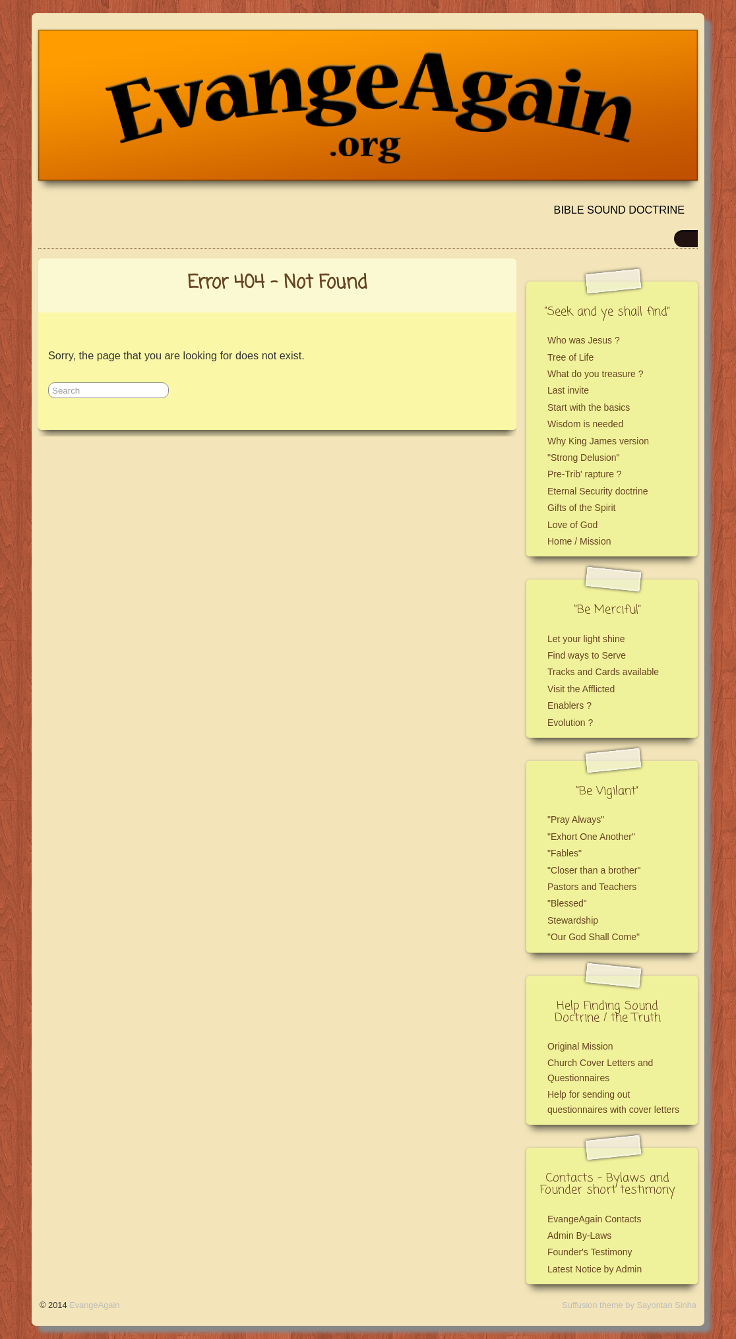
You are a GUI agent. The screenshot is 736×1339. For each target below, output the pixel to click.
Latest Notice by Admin (594, 1269)
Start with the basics (588, 407)
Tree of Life (570, 357)
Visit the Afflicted (581, 689)
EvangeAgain (94, 1305)
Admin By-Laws (579, 1235)
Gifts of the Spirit (581, 507)
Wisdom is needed (585, 424)
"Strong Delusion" (583, 457)
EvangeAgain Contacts (594, 1219)
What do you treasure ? (595, 374)
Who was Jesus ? (583, 340)
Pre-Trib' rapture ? (584, 474)
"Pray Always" (575, 819)
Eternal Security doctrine (597, 491)
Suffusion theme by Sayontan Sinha (629, 1305)
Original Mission (580, 1046)
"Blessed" (567, 903)
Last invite (568, 390)
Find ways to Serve (586, 655)
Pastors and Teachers (591, 886)
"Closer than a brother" (593, 870)
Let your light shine (586, 639)
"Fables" (564, 853)
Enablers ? (569, 705)
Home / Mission (579, 541)
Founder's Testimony (589, 1252)
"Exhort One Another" (591, 836)
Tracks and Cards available (603, 672)
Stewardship (572, 920)
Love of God (572, 525)
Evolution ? (570, 722)
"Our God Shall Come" (593, 937)
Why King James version (598, 441)
